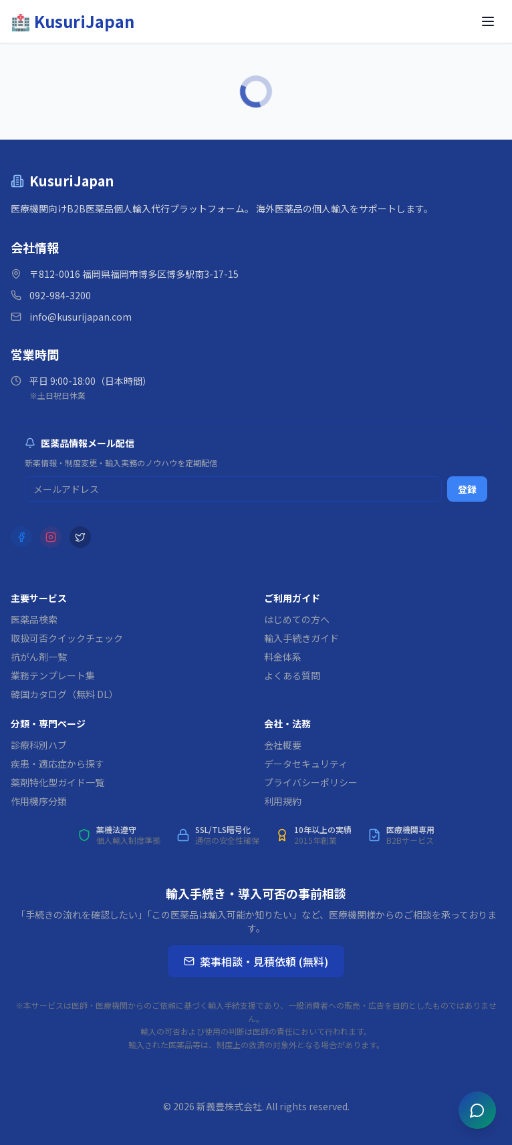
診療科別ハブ (39, 745)
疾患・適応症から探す (57, 763)
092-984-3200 (60, 295)
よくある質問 (292, 675)
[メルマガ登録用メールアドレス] (233, 489)
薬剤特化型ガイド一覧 (57, 782)
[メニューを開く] (488, 21)
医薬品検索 (34, 619)
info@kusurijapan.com (80, 316)
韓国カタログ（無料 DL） (64, 694)
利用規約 (282, 801)
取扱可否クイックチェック (67, 638)
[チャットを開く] (477, 1110)
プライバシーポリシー (311, 782)
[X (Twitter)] (80, 537)
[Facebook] (21, 537)
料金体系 (282, 656)
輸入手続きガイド (301, 638)
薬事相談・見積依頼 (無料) (256, 961)
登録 (467, 489)
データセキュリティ (306, 763)
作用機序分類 (39, 801)
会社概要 (282, 745)
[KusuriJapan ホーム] (72, 21)
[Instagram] (50, 537)
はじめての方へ (297, 619)
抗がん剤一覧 (39, 656)
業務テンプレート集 (53, 675)
